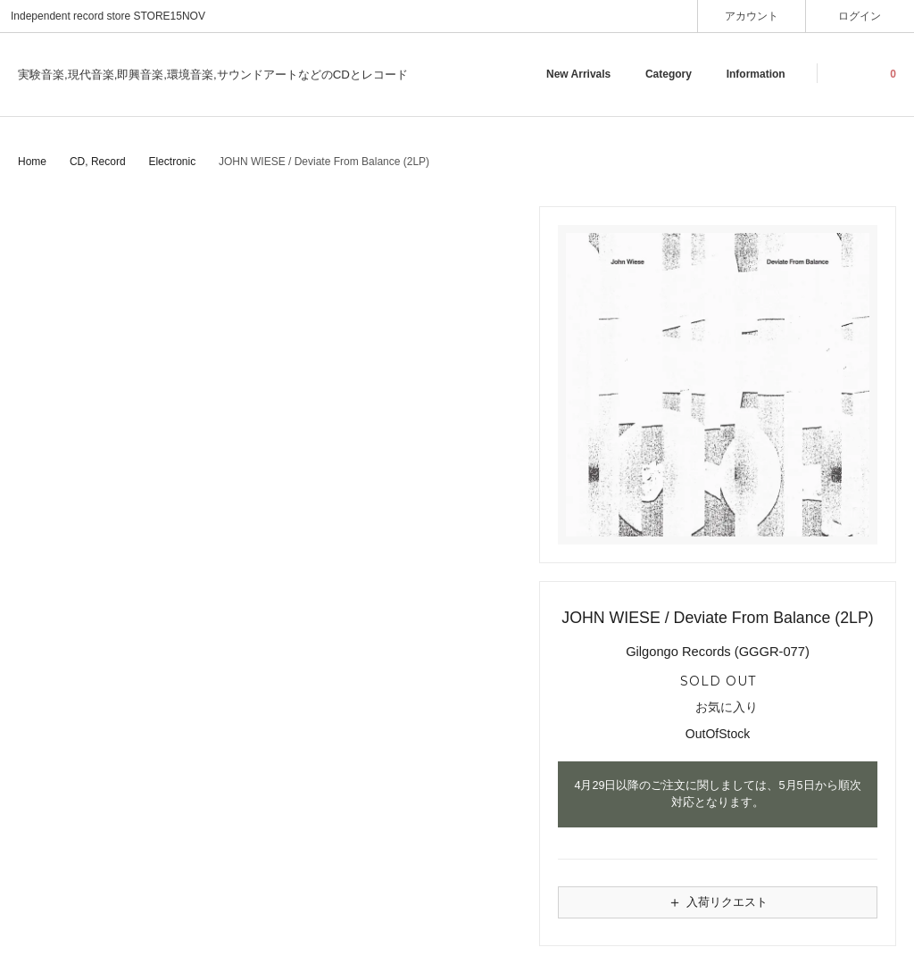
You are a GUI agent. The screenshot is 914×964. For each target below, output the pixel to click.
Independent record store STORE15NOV (108, 16)
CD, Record (98, 161)
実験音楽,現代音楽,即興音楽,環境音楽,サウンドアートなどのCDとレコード (213, 74)
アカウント (752, 15)
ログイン (860, 15)
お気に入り (718, 708)
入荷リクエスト (718, 902)
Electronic (171, 161)
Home (32, 161)
